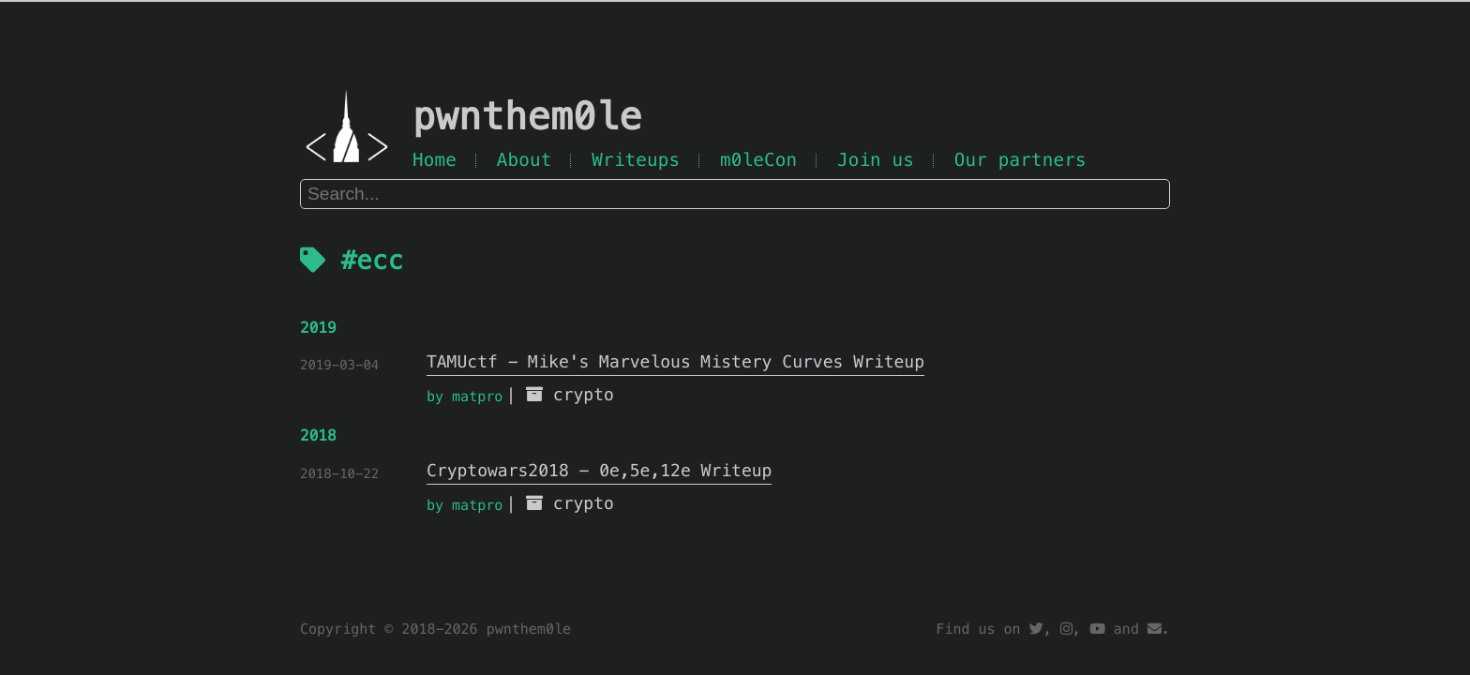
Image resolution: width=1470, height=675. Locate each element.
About (524, 160)
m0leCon (758, 160)
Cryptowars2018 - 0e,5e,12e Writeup (599, 471)
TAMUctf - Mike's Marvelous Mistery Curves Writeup (675, 362)
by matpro (464, 397)
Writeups (636, 160)
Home (434, 160)
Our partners (1020, 160)
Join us (875, 160)
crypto (583, 395)
